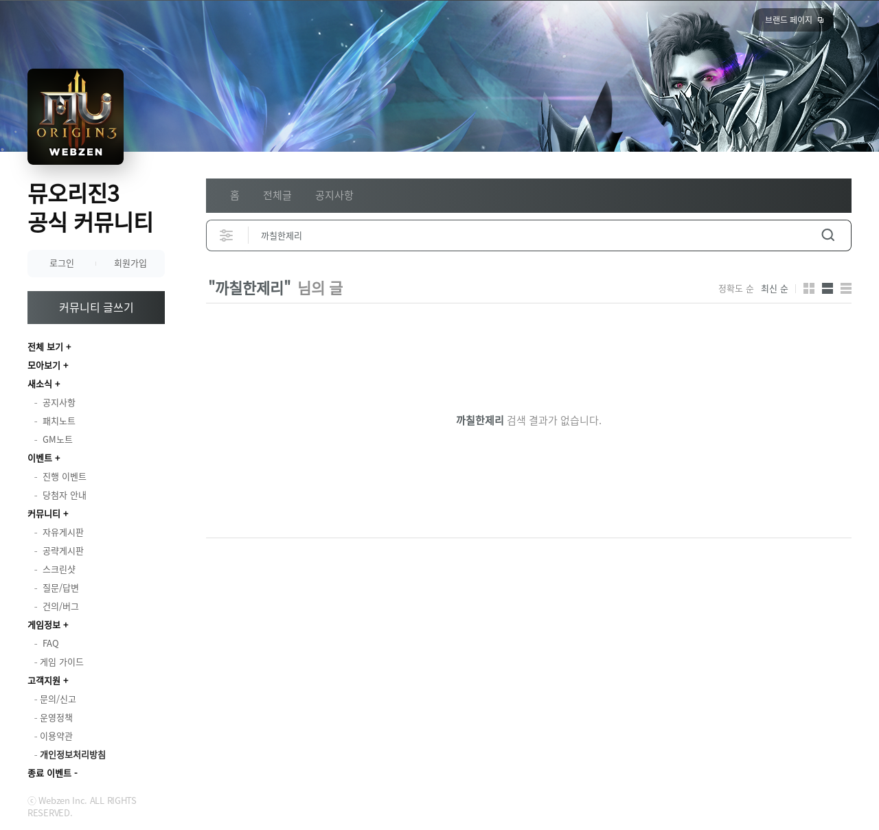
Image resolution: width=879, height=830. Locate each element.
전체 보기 (45, 346)
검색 (828, 235)
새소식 (39, 383)
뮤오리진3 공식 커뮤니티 (90, 207)
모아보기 (43, 364)
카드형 (808, 288)
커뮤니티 (43, 513)
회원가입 (130, 262)
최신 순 (774, 288)
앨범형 (827, 288)
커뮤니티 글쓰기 (96, 307)
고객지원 (43, 680)
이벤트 (39, 457)
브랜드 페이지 (788, 20)
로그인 (61, 262)
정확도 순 (736, 288)
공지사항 (334, 195)
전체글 (277, 195)
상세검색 (227, 235)
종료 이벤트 (49, 772)
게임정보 (43, 624)
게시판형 (846, 288)
